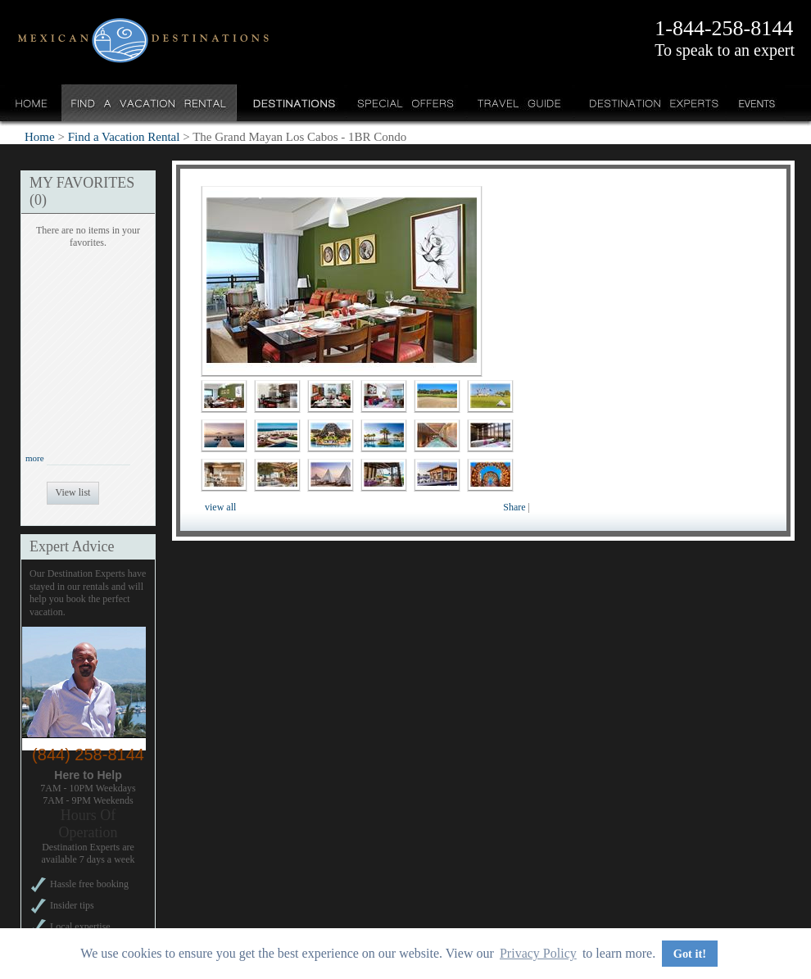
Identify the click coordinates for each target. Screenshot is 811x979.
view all (220, 507)
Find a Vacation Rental (149, 102)
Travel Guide (520, 102)
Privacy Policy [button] (538, 953)
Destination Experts (650, 102)
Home (31, 102)
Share (514, 507)
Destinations (292, 102)
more (34, 458)
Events (756, 102)
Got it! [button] (689, 953)
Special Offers (405, 102)
